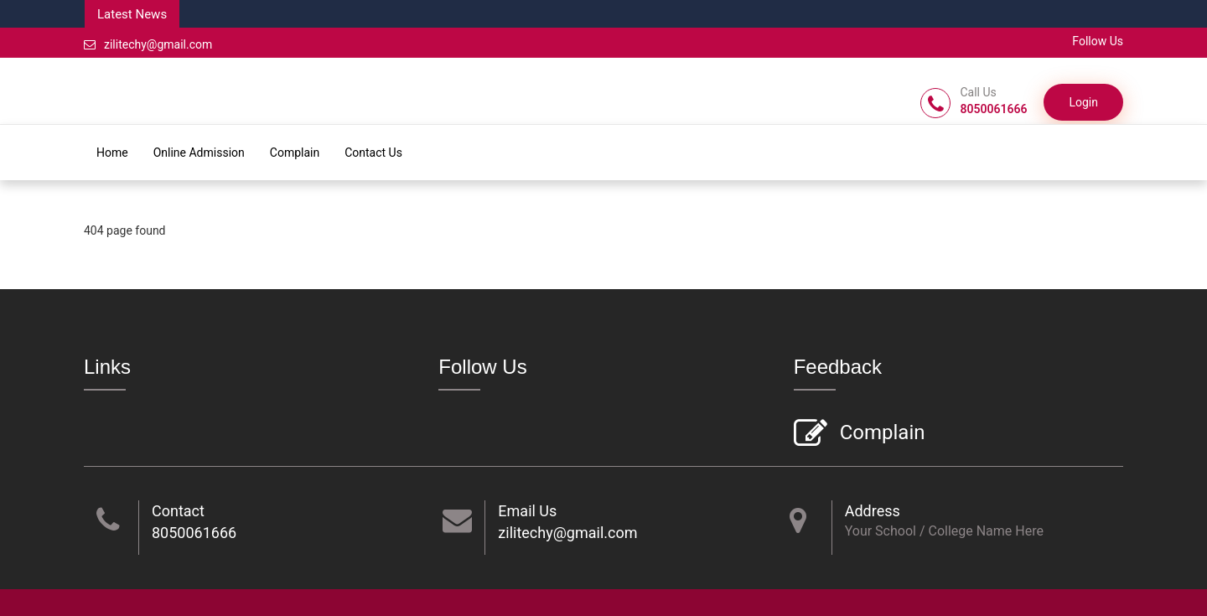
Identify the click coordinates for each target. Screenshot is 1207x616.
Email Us (527, 511)
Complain (294, 152)
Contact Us (373, 152)
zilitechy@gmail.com (148, 44)
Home (112, 152)
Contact (178, 511)
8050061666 (194, 532)
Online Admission (199, 152)
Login (1083, 102)
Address (872, 511)
